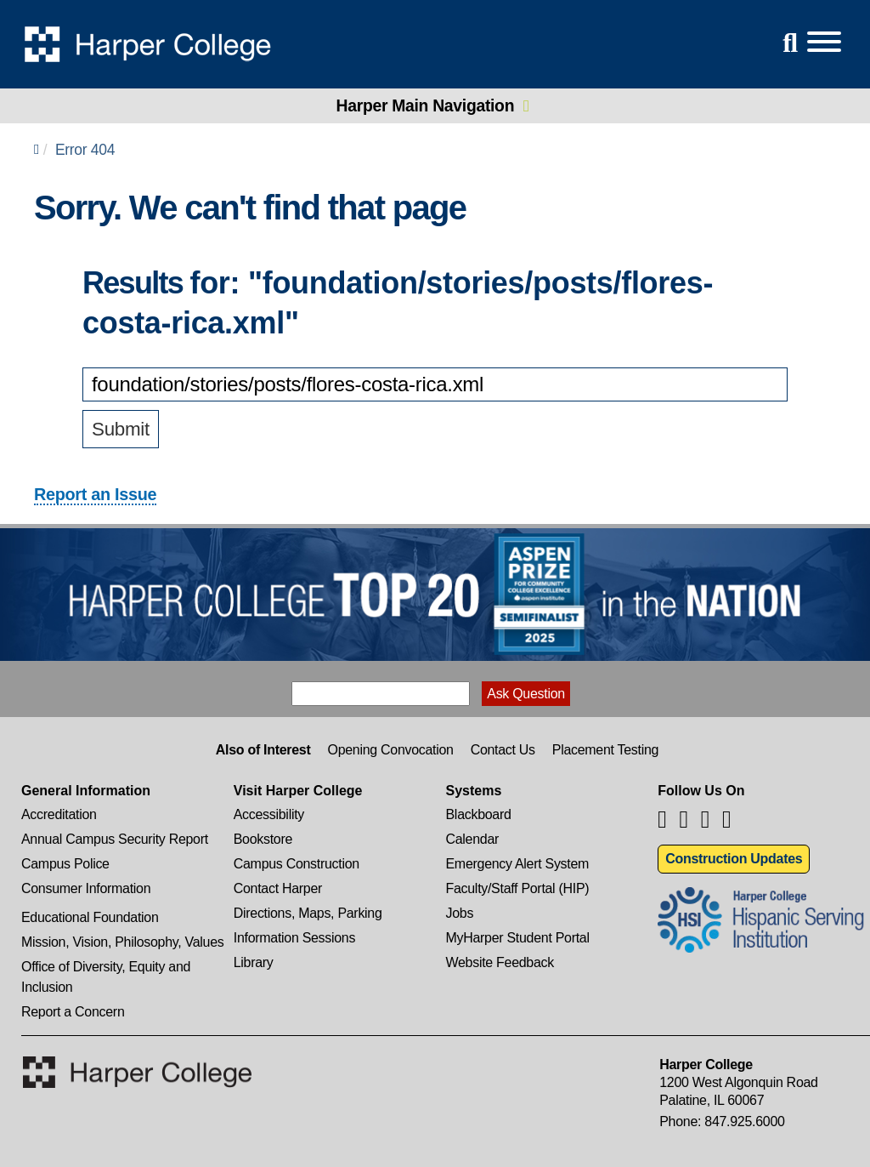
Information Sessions (294, 938)
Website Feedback (500, 962)
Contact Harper (278, 888)
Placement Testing (605, 750)
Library (254, 962)
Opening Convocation (390, 750)
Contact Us (503, 750)
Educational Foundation (90, 917)
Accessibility (269, 814)
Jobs (460, 913)
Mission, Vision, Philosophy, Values (122, 942)
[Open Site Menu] (807, 43)
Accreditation (59, 814)
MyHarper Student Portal (518, 938)
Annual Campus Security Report (114, 839)
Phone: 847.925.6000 (721, 1121)
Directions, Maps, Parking (308, 913)
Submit (121, 429)
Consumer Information (85, 888)
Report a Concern (73, 1012)
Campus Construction (296, 864)
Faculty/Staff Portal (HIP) (518, 888)
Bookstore (263, 839)
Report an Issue (95, 494)
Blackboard (478, 814)
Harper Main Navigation (425, 105)
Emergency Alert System (518, 864)
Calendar (473, 839)
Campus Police (65, 864)
